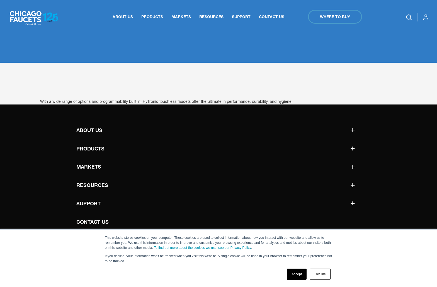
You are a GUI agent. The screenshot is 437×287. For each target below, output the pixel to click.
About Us (123, 16)
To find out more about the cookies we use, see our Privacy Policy (202, 248)
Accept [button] (297, 274)
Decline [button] (320, 274)
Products (152, 16)
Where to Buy (335, 16)
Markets (181, 16)
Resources (211, 16)
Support (241, 16)
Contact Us (271, 16)
